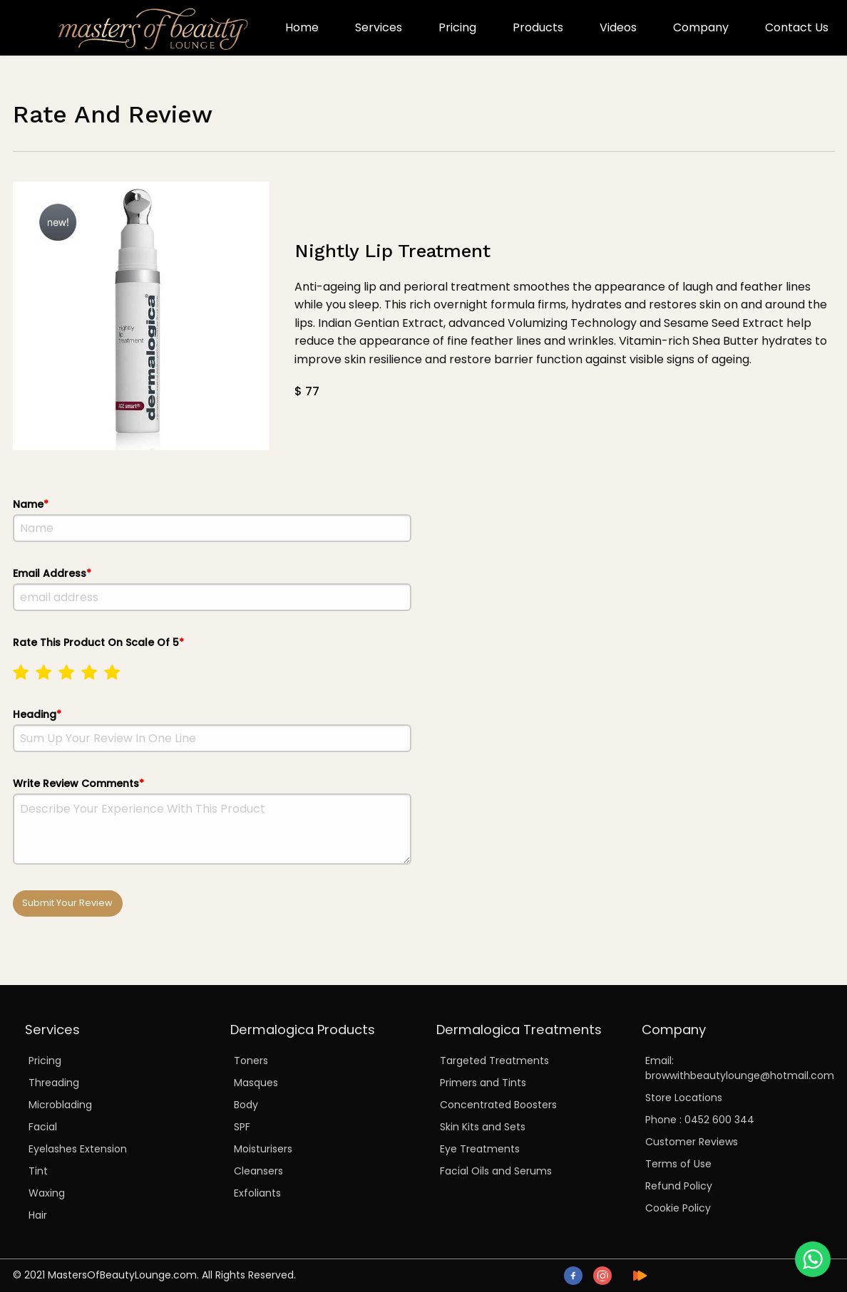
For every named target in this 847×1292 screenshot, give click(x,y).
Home (302, 27)
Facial (43, 1127)
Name (212, 519)
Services (378, 27)
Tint (38, 1171)
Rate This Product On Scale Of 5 (212, 662)
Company (701, 27)
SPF (242, 1127)
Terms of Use (678, 1164)
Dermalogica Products (302, 1029)
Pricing (457, 27)
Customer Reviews (691, 1142)
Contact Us (796, 27)
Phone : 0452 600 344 (699, 1120)
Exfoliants (257, 1193)
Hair (38, 1215)
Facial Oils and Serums (496, 1171)
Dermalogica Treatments (519, 1029)
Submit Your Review (67, 903)
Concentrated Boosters (498, 1105)
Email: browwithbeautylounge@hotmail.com (733, 1068)
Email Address (212, 588)
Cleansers (258, 1171)
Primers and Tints (483, 1082)
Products (538, 27)
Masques (256, 1082)
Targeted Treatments (494, 1060)
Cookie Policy (678, 1208)
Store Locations (683, 1097)
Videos (618, 27)
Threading (54, 1082)
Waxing (47, 1193)
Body (246, 1105)
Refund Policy (678, 1186)
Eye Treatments (480, 1149)
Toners (251, 1060)
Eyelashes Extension (78, 1149)
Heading (212, 729)
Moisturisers (263, 1149)
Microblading (60, 1105)
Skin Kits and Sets (482, 1127)
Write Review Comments (212, 820)
